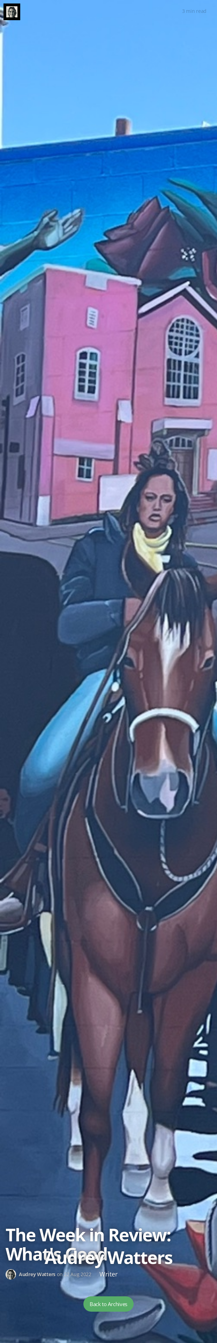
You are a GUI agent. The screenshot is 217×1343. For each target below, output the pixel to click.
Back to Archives (108, 1304)
